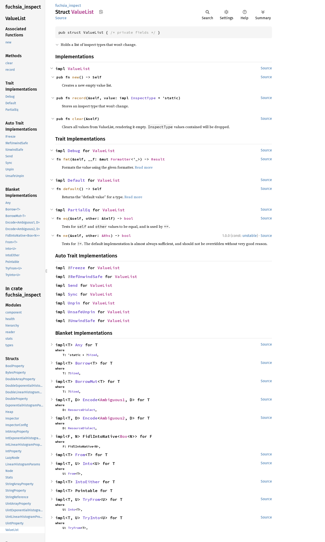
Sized (92, 355)
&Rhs (106, 235)
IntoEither (87, 481)
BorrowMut (86, 381)
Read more (144, 167)
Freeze (77, 267)
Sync (73, 294)
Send (73, 285)
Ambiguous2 (112, 418)
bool (128, 218)
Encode (90, 399)
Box (123, 436)
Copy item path (101, 12)
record (79, 98)
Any (79, 344)
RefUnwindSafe (86, 276)
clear (78, 118)
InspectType (143, 98)
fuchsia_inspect (68, 5)
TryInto (91, 517)
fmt (66, 159)
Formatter (121, 159)
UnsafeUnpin (81, 311)
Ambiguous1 (112, 399)
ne (65, 235)
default (71, 188)
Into (88, 463)
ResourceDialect (81, 410)
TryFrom (91, 499)
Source (61, 18)
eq (65, 218)
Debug (74, 150)
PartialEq (79, 209)
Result (158, 159)
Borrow (82, 363)
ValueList (79, 68)
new (75, 77)
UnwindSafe (82, 320)
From (80, 454)
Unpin (74, 303)
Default (76, 180)
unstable (249, 235)
